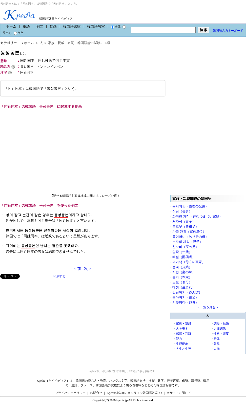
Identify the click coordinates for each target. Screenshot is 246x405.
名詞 (71, 43)
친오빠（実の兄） (185, 247)
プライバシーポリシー (70, 393)
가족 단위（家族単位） (189, 231)
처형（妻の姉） (183, 272)
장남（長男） (182, 211)
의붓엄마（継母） (185, 302)
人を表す (182, 328)
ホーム (11, 26)
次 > (87, 269)
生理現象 (182, 344)
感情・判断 (183, 333)
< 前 (77, 269)
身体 (217, 338)
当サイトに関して (179, 393)
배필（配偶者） (183, 257)
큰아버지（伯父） (185, 297)
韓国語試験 (72, 26)
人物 (217, 349)
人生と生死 (183, 349)
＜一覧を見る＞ (207, 307)
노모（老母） (182, 282)
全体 (116, 26)
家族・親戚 (56, 43)
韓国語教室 (96, 26)
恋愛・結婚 (221, 323)
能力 (179, 338)
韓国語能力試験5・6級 (93, 43)
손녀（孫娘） (182, 267)
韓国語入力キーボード (228, 30)
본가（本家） (182, 277)
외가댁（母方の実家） (188, 262)
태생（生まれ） (183, 287)
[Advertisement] (38, 314)
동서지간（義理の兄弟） (190, 206)
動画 (53, 26)
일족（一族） (182, 252)
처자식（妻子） (183, 221)
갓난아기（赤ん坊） (187, 292)
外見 (217, 344)
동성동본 (13, 52)
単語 (26, 26)
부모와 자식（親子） (187, 242)
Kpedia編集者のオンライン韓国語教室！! (134, 393)
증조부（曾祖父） (185, 226)
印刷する (59, 276)
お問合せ (96, 393)
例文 (39, 26)
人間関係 (220, 328)
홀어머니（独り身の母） (190, 237)
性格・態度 (221, 333)
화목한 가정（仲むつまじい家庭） (197, 216)
